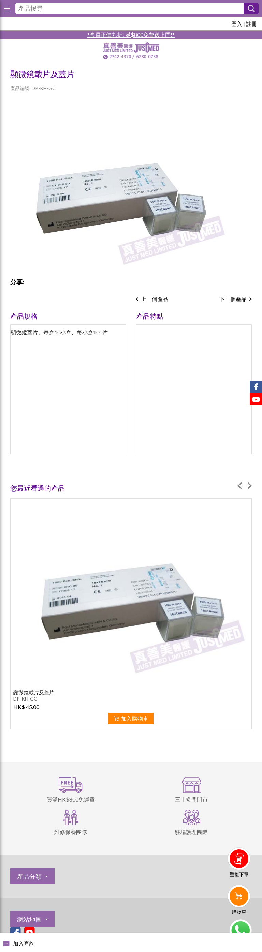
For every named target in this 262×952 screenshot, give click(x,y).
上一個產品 (154, 298)
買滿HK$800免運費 (71, 799)
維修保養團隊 (70, 831)
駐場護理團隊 (191, 831)
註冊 (251, 23)
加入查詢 (24, 943)
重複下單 (239, 874)
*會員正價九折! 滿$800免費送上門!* (131, 34)
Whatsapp (240, 930)
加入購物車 (134, 718)
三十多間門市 (191, 799)
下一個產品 (233, 298)
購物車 (239, 912)
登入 (236, 23)
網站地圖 (29, 919)
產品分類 (29, 876)
